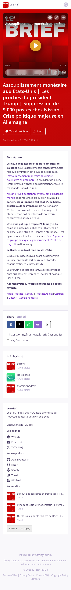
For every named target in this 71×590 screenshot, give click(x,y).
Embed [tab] (21, 316)
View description (16, 131)
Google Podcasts (28, 297)
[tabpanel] (35, 231)
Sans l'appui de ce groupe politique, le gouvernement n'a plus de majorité (35, 240)
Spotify (29, 293)
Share (38, 131)
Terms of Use (10, 575)
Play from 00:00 (17, 340)
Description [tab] (14, 157)
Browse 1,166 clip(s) (19, 528)
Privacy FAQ (42, 575)
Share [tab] (10, 316)
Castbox (59, 293)
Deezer (12, 297)
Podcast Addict (44, 293)
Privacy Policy (27, 575)
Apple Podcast (15, 293)
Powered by (35, 554)
